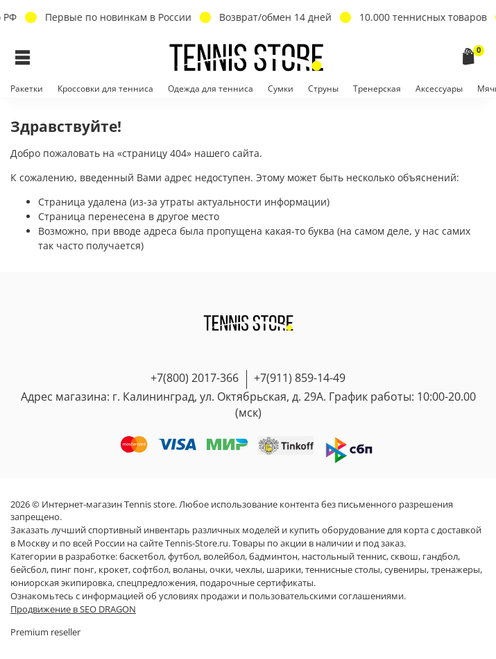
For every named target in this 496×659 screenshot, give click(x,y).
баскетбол (141, 556)
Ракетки (26, 88)
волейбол (224, 556)
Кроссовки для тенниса (105, 88)
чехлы (248, 570)
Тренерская (377, 88)
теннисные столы (342, 570)
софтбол (150, 570)
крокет (113, 570)
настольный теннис (344, 556)
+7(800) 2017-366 (195, 377)
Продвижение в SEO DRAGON (73, 609)
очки (220, 570)
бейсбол (28, 570)
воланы (189, 570)
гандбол (440, 556)
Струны (323, 88)
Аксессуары (439, 88)
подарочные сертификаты (257, 583)
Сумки (280, 88)
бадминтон (273, 556)
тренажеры (455, 570)
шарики (283, 570)
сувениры (405, 570)
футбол (183, 556)
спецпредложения (156, 583)
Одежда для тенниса (210, 88)
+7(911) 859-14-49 (299, 377)
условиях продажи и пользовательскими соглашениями (281, 596)
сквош (404, 556)
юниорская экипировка (61, 583)
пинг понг (72, 570)
